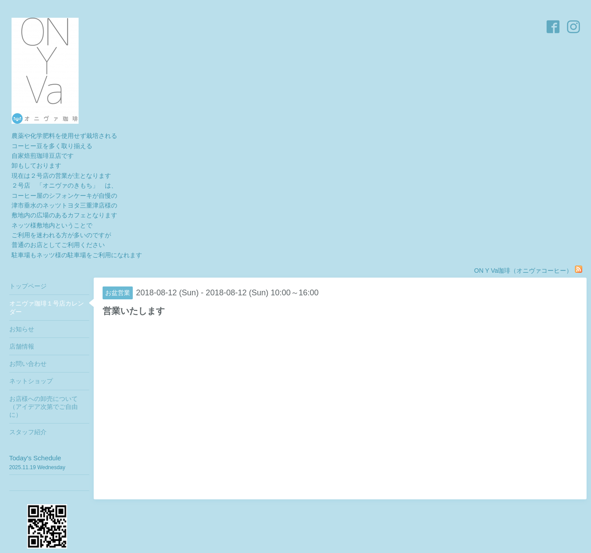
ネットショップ (31, 380)
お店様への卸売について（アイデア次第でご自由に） (43, 406)
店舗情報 (21, 346)
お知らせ (21, 329)
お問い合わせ (28, 363)
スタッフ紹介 (28, 431)
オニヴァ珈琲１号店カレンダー (46, 307)
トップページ (28, 286)
